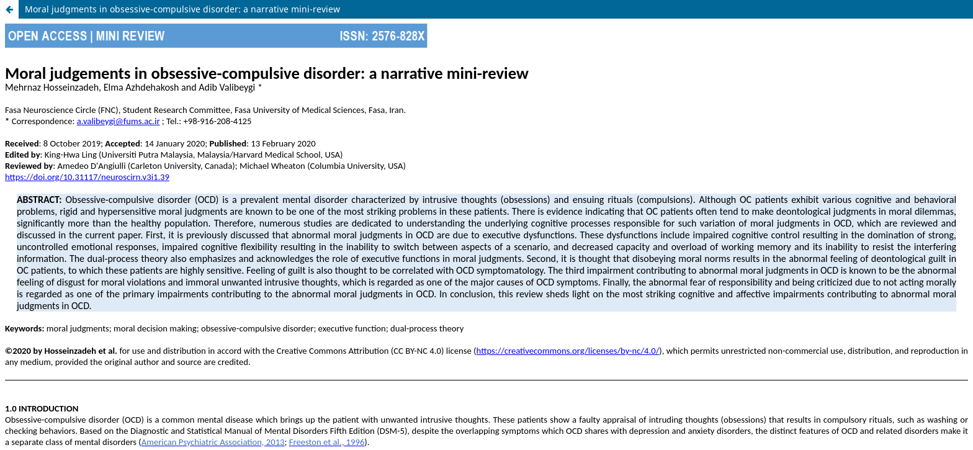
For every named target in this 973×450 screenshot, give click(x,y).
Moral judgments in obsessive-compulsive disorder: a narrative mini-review (182, 9)
